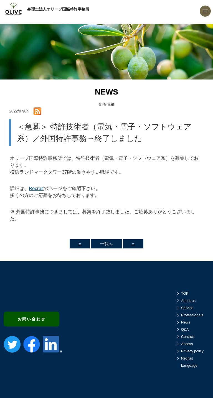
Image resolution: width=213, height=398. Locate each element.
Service (187, 308)
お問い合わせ (32, 319)
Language (189, 365)
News (185, 322)
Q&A (185, 329)
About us (188, 301)
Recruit (36, 188)
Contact (187, 337)
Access (187, 344)
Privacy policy (192, 351)
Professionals (192, 315)
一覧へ (106, 244)
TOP (185, 293)
